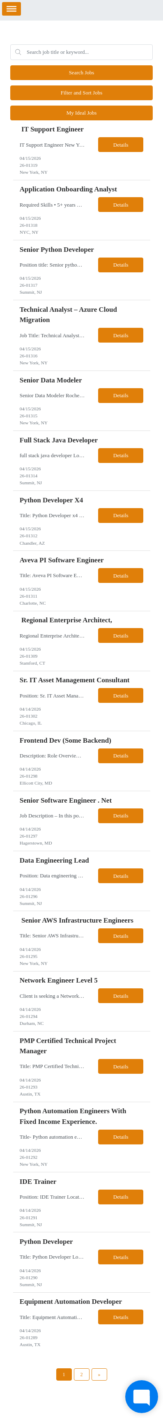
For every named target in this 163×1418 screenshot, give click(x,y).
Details (121, 145)
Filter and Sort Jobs (81, 93)
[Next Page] (99, 1374)
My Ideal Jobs (82, 113)
